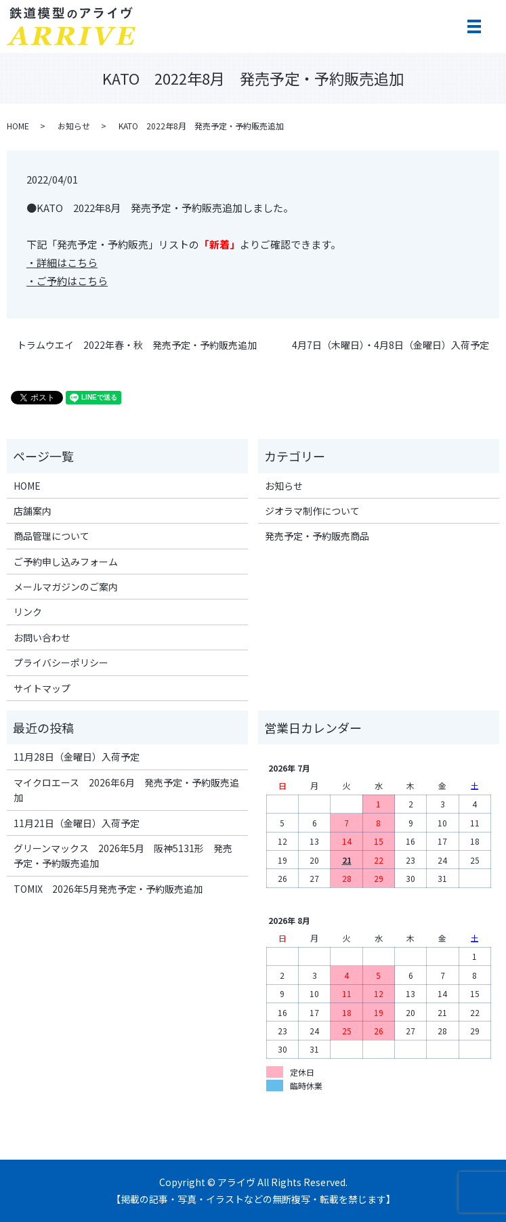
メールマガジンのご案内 (66, 586)
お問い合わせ (42, 637)
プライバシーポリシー (61, 662)
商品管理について (51, 536)
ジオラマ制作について (312, 511)
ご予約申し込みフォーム (66, 561)
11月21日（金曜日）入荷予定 (77, 823)
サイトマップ (42, 688)
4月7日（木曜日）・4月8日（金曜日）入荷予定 (390, 345)
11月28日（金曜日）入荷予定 (77, 756)
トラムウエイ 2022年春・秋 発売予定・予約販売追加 (137, 345)
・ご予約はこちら (67, 281)
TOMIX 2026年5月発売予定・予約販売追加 (108, 889)
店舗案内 (32, 511)
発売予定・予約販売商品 (317, 536)
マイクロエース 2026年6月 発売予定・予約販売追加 (126, 790)
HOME (18, 125)
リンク (28, 611)
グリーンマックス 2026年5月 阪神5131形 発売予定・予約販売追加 (123, 855)
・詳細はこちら (62, 262)
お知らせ (74, 125)
